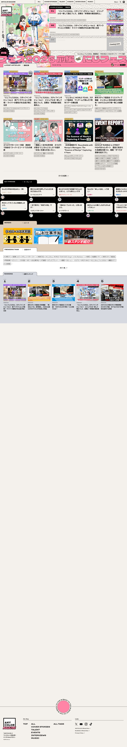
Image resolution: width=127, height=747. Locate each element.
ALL (39, 1)
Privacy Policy (80, 733)
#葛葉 (96, 158)
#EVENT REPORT (100, 169)
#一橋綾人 (43, 153)
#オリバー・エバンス (106, 163)
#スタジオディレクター (71, 112)
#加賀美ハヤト (96, 257)
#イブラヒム (98, 166)
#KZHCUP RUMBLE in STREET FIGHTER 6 (106, 156)
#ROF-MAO (85, 260)
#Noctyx (67, 156)
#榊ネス (97, 161)
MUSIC (90, 1)
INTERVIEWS (80, 1)
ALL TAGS (59, 724)
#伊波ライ (115, 158)
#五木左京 (50, 153)
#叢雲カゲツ (109, 161)
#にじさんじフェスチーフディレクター (68, 20)
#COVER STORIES (82, 20)
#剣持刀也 (41, 257)
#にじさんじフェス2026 (55, 20)
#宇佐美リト (109, 166)
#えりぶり (6, 153)
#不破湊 (115, 163)
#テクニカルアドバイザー (84, 110)
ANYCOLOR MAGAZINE (8, 2)
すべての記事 (62, 176)
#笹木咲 (103, 161)
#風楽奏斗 (116, 161)
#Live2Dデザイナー (100, 111)
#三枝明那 (7, 264)
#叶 (104, 166)
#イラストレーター (112, 111)
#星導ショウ (16, 257)
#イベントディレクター (71, 110)
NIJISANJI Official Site (82, 730)
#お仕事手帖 (35, 260)
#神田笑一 (109, 158)
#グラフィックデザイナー (113, 108)
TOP (25, 724)
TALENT (62, 1)
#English (78, 158)
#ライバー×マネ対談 (18, 260)
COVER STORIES (50, 1)
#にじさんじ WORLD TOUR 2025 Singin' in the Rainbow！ (78, 106)
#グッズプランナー (53, 260)
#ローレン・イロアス (73, 260)
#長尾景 (97, 163)
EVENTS (70, 1)
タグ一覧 (62, 268)
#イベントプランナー (65, 34)
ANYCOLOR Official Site (82, 728)
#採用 (119, 111)
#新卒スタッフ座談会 (100, 108)
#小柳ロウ (102, 158)
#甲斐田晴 (7, 260)
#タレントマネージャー (16, 153)
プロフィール (122, 65)
